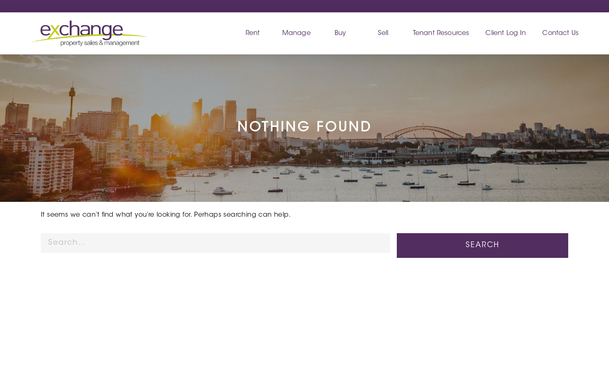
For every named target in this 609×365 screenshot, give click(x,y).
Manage (296, 33)
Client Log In (505, 33)
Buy (340, 33)
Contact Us (560, 33)
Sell (383, 33)
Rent (253, 33)
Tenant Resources (441, 33)
